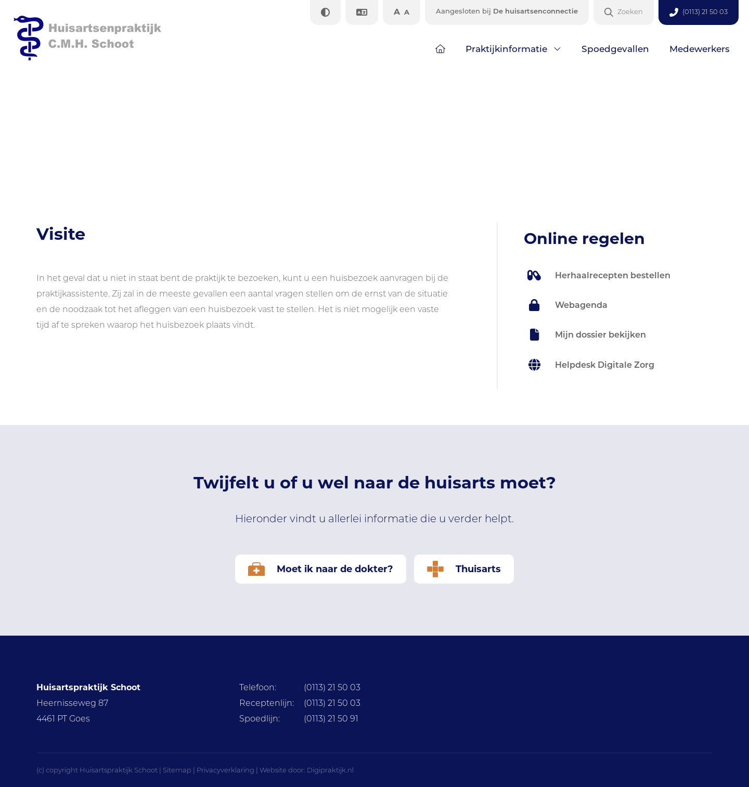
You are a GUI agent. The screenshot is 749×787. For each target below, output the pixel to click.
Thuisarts (464, 569)
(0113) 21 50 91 (298, 719)
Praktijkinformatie (506, 49)
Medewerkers (699, 49)
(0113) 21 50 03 (299, 687)
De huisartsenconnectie (507, 11)
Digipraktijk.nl (330, 770)
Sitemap (177, 770)
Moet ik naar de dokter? (320, 569)
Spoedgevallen (615, 49)
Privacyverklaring (225, 770)
